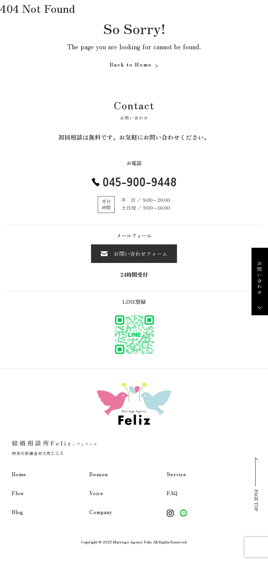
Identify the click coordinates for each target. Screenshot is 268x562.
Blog (17, 511)
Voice (96, 493)
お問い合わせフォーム (134, 253)
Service (176, 474)
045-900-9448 (139, 181)
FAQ (172, 493)
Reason (98, 474)
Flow (18, 493)
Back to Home (131, 64)
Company (100, 511)
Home (19, 474)
